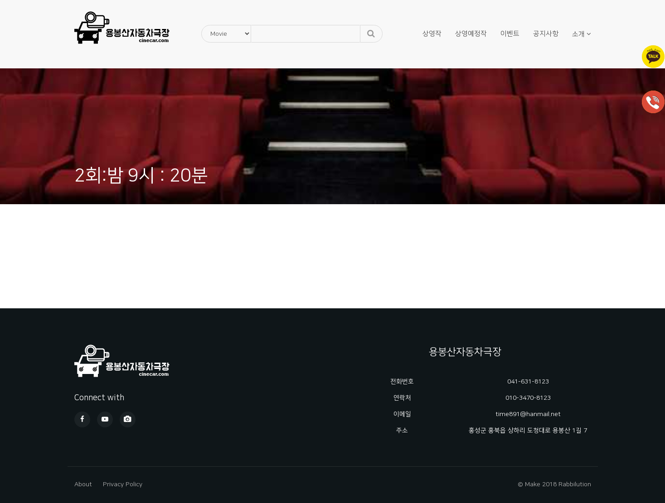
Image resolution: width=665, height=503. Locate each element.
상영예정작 (471, 34)
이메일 (402, 414)
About (83, 484)
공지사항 (545, 34)
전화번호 (402, 381)
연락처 (402, 398)
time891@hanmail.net (528, 414)
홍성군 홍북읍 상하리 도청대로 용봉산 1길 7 (528, 430)
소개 (578, 34)
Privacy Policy (122, 484)
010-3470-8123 (528, 398)
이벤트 (509, 34)
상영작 (432, 34)
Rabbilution (574, 484)
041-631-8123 (528, 381)
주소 (402, 430)
